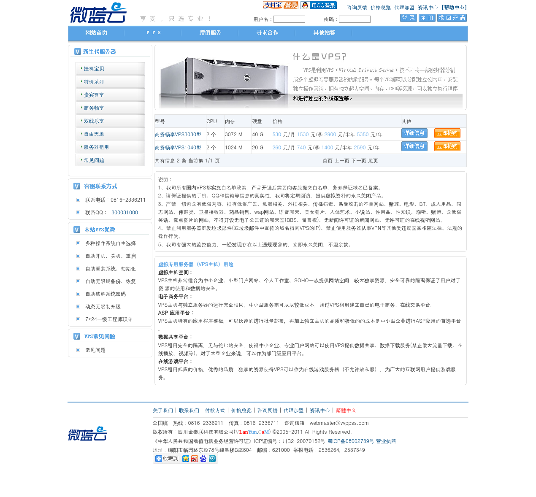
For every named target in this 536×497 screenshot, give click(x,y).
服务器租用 (96, 146)
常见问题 (94, 159)
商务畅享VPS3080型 (178, 134)
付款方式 (215, 409)
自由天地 (94, 133)
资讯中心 (428, 7)
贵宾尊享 (94, 94)
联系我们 (189, 409)
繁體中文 (346, 409)
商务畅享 (94, 107)
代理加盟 (404, 7)
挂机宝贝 (94, 68)
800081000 (123, 212)
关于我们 (163, 409)
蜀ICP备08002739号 (350, 440)
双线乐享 (94, 120)
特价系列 (94, 81)
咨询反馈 (357, 7)
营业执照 (386, 440)
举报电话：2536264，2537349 (329, 449)
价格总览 (381, 7)
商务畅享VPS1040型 (178, 147)
